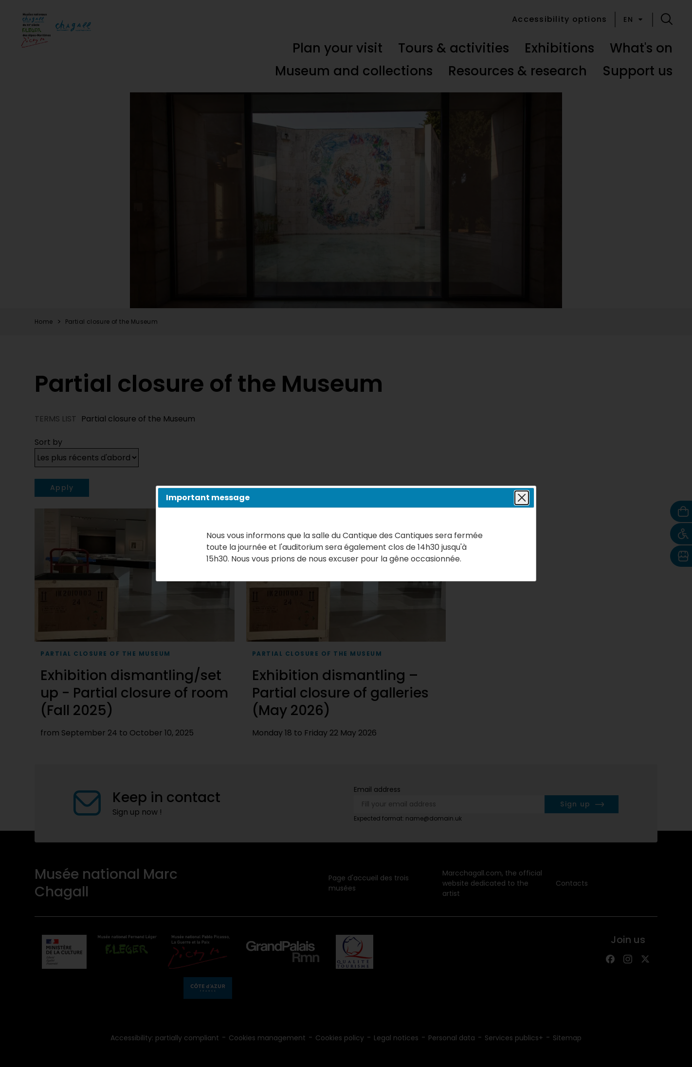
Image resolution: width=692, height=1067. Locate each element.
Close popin (520, 497)
